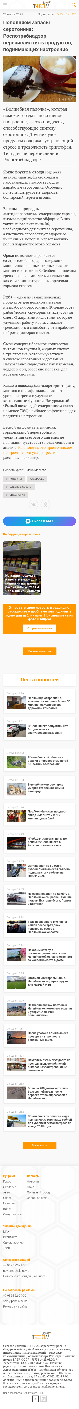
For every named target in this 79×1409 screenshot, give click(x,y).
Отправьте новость (39, 628)
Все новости (39, 1145)
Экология (9, 1187)
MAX (60, 14)
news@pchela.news (16, 1270)
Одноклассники (13, 1242)
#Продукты (14, 478)
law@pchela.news (52, 1386)
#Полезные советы (19, 486)
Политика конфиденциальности (25, 1276)
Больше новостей (39, 651)
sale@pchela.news (15, 1301)
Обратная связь (38, 1198)
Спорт (7, 1198)
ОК (74, 14)
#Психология (15, 494)
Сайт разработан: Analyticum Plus (23, 1393)
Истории (9, 1203)
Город (7, 1181)
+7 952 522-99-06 (14, 1265)
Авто (6, 1192)
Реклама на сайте (15, 1306)
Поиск (31, 1187)
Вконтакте (10, 1237)
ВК (68, 14)
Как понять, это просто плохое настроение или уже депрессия (37, 450)
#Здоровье (37, 478)
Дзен (6, 1248)
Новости (33, 1181)
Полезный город (38, 1192)
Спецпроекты (12, 1214)
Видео (7, 1209)
